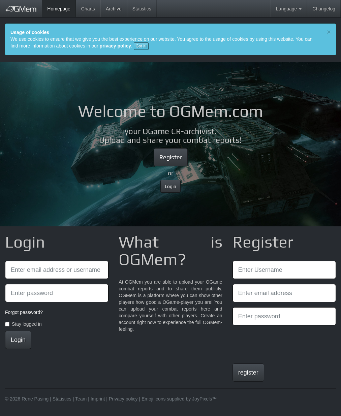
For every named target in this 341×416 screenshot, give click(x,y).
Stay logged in (23, 324)
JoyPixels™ (204, 399)
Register (170, 157)
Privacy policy (123, 399)
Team (81, 399)
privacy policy (115, 46)
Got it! (141, 46)
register (248, 372)
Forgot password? (24, 312)
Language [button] (289, 8)
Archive (114, 8)
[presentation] (283, 343)
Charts (88, 8)
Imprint (98, 399)
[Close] (329, 31)
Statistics (141, 8)
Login (170, 186)
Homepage (61, 8)
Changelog (323, 8)
